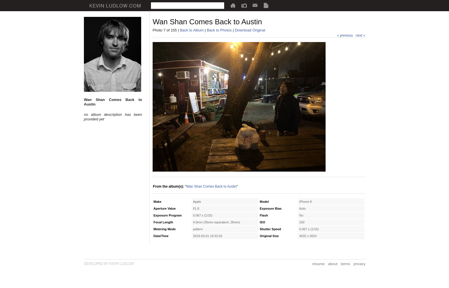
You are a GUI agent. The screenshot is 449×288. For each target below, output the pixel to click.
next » (360, 35)
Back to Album (192, 30)
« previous (345, 35)
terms (345, 264)
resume (318, 264)
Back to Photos (219, 30)
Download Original (250, 30)
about (333, 264)
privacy (359, 264)
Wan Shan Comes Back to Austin (211, 186)
